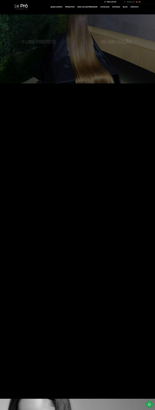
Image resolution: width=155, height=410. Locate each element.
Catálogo (105, 7)
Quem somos (56, 7)
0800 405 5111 (110, 2)
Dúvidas (116, 7)
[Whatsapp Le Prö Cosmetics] (149, 404)
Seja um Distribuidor (87, 7)
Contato (134, 7)
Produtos (70, 7)
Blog (125, 7)
